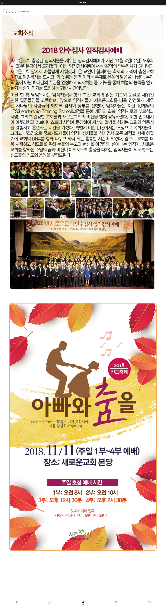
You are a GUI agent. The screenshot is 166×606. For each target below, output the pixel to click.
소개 (149, 604)
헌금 (116, 604)
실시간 (49, 604)
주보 (83, 604)
